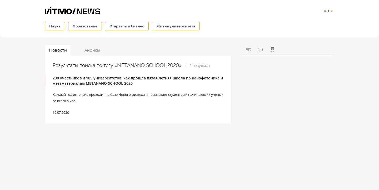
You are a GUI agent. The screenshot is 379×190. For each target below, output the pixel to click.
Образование (85, 26)
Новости (58, 50)
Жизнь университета (175, 26)
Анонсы (92, 50)
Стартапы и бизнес (126, 26)
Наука (55, 26)
